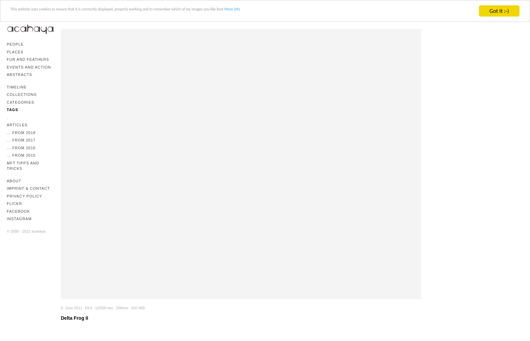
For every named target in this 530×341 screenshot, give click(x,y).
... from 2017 (21, 140)
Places (15, 52)
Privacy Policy (24, 196)
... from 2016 (21, 148)
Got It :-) (499, 11)
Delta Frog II (74, 318)
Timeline (17, 87)
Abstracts (19, 75)
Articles (17, 125)
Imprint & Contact (28, 188)
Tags (12, 110)
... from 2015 (21, 155)
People (15, 44)
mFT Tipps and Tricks (23, 166)
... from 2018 (21, 133)
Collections (22, 95)
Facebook (18, 211)
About (14, 181)
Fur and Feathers (28, 59)
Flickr (14, 204)
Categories (20, 102)
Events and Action (29, 67)
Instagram (19, 219)
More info (335, 11)
